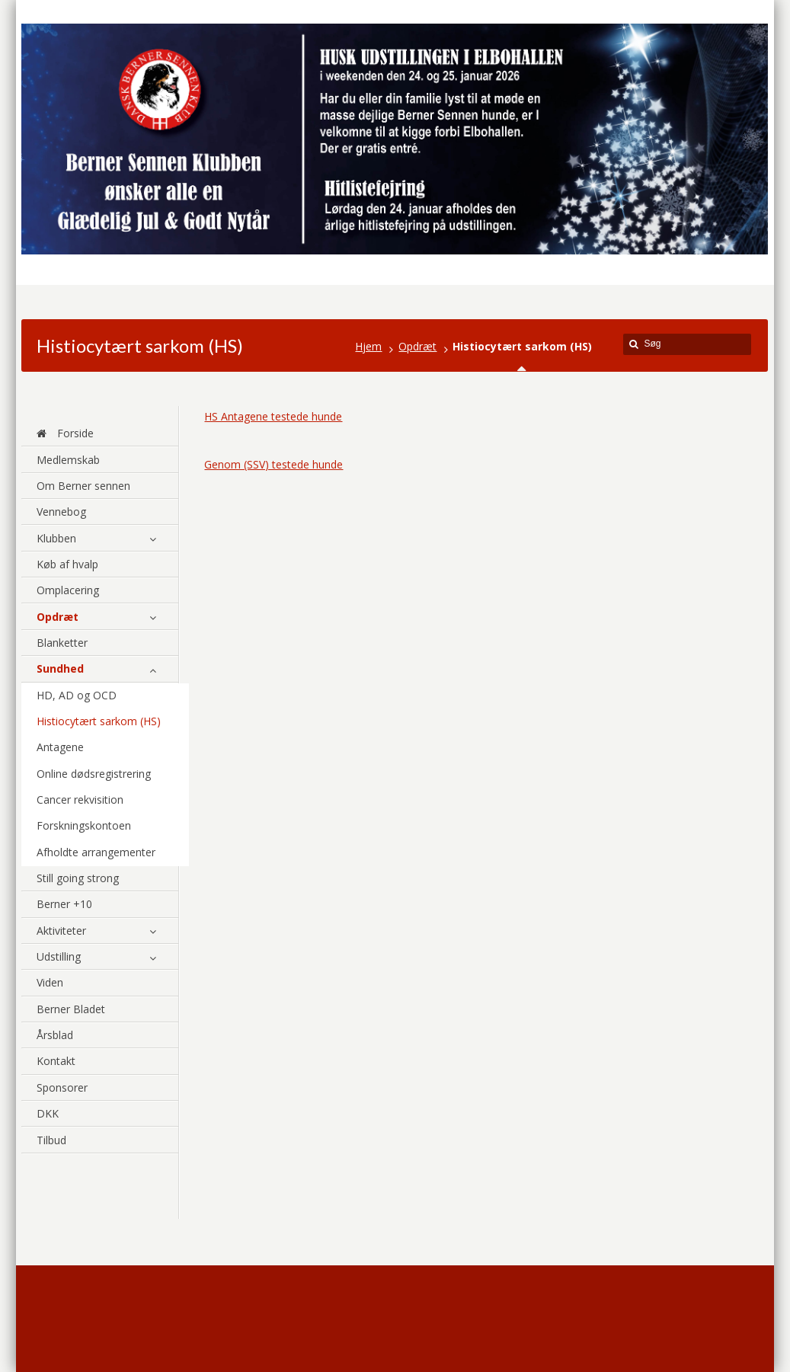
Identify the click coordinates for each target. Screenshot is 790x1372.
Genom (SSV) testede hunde (273, 464)
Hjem (368, 346)
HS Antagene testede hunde (273, 416)
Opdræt (417, 346)
